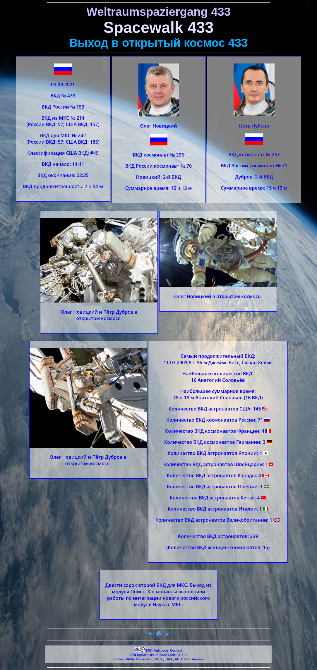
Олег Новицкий (158, 126)
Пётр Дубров (254, 125)
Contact (176, 650)
